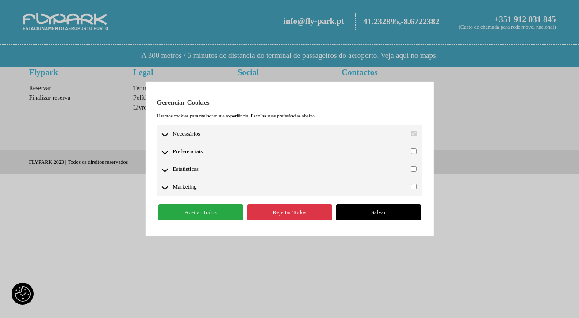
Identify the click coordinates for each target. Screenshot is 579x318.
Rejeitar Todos (290, 212)
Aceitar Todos (200, 212)
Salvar (378, 212)
